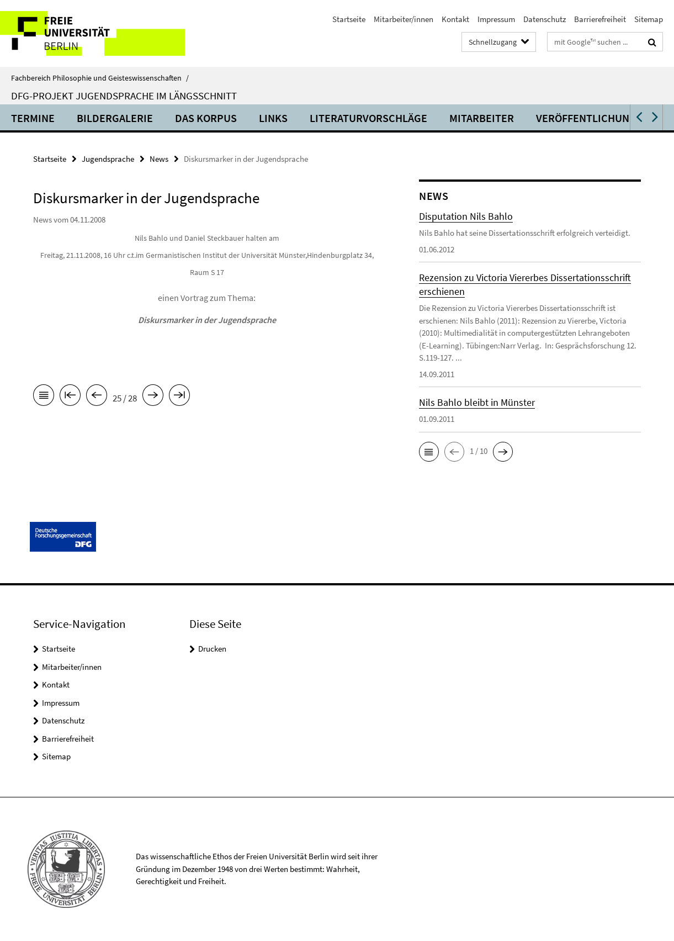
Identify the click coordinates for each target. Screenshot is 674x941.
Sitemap (648, 19)
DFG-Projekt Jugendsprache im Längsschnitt (124, 95)
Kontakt (455, 19)
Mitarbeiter (481, 118)
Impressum (496, 19)
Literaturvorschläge (368, 118)
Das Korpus (206, 118)
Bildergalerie (115, 118)
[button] (638, 117)
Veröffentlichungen (593, 118)
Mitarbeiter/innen (403, 19)
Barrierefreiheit (600, 19)
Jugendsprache (108, 159)
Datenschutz (544, 19)
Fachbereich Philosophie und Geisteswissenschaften (100, 78)
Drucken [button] (212, 648)
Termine (33, 118)
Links (273, 118)
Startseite (348, 19)
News (159, 159)
